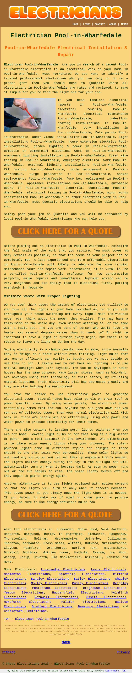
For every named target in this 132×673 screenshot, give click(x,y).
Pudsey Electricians (90, 583)
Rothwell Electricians (56, 597)
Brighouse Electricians (104, 588)
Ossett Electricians (106, 597)
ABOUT (112, 24)
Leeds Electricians (108, 569)
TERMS (124, 24)
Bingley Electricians (50, 578)
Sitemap (8, 652)
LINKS (86, 24)
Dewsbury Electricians (98, 606)
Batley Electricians (92, 578)
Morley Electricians (49, 583)
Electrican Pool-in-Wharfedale (31, 64)
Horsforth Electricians (27, 602)
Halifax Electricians (83, 602)
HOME (76, 24)
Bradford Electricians (52, 606)
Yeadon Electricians (24, 592)
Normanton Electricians (27, 574)
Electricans (25, 569)
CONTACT (100, 24)
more (7, 562)
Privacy (123, 652)
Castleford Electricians (25, 611)
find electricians (30, 529)
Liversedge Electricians (63, 569)
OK (124, 671)
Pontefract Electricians (54, 588)
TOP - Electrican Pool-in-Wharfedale (36, 619)
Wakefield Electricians (81, 574)
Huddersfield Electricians (77, 592)
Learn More (112, 671)
